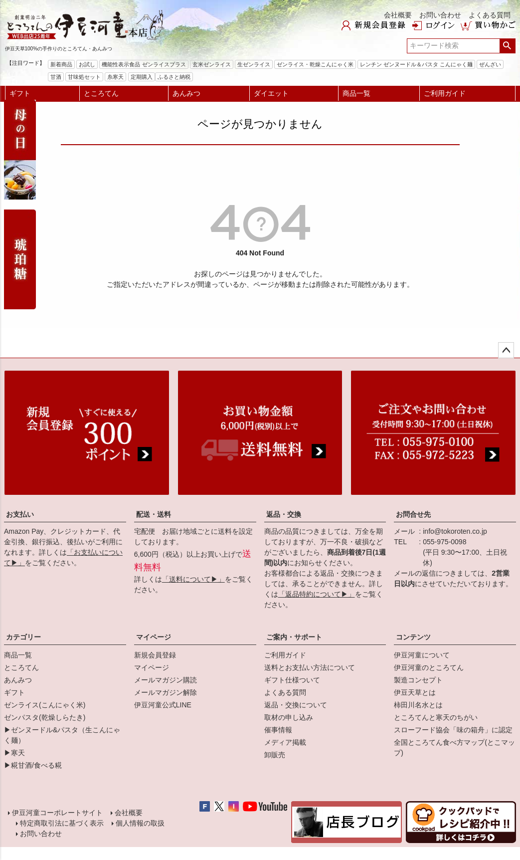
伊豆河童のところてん (429, 667)
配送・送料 (153, 514)
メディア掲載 (285, 742)
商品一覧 (356, 93)
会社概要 (398, 15)
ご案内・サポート (294, 637)
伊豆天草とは (415, 692)
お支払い (20, 514)
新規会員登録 (155, 655)
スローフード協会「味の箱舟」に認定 (453, 730)
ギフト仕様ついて (292, 680)
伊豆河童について (422, 655)
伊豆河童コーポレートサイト (57, 813)
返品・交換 (283, 514)
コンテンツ (413, 637)
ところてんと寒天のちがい (436, 717)
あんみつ (186, 93)
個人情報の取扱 (140, 823)
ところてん (101, 93)
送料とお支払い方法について (309, 667)
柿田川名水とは (418, 705)
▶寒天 (14, 753)
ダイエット (271, 93)
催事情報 (278, 730)
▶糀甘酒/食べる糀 (33, 765)
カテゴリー (23, 637)
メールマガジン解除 (165, 692)
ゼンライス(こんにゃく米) (44, 705)
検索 (507, 46)
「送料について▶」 (193, 579)
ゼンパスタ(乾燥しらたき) (44, 717)
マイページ (153, 637)
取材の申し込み (288, 717)
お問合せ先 (413, 514)
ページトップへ (506, 350)
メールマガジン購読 (165, 680)
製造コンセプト (418, 680)
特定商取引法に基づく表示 (62, 823)
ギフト (19, 93)
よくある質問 (490, 15)
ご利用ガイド (445, 93)
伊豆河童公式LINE (162, 705)
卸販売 (274, 755)
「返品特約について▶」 (316, 594)
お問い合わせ (440, 15)
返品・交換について (295, 705)
